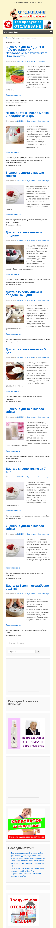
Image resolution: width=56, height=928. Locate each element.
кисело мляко (27, 160)
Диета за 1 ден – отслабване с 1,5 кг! (27, 587)
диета (26, 100)
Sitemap (40, 2)
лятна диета (15, 103)
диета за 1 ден (22, 630)
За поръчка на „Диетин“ (21, 2)
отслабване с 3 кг (20, 163)
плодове (31, 282)
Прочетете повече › (13, 95)
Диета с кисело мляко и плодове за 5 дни (24, 293)
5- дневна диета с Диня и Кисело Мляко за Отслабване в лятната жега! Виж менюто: (27, 51)
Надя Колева (31, 61)
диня (40, 100)
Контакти (33, 2)
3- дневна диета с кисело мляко (25, 410)
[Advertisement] (23, 676)
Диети (19, 105)
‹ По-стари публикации (15, 643)
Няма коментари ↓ (44, 121)
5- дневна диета (18, 100)
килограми (21, 339)
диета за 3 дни (34, 279)
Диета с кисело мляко (36, 157)
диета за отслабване (24, 516)
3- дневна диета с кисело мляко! (25, 174)
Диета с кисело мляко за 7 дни (26, 470)
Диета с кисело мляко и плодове (24, 234)
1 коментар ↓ (42, 61)
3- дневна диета (18, 279)
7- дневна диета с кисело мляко (25, 527)
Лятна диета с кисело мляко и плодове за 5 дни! (27, 114)
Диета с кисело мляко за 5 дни (26, 351)
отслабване (24, 103)
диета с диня (33, 100)
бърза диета (17, 220)
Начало (8, 38)
